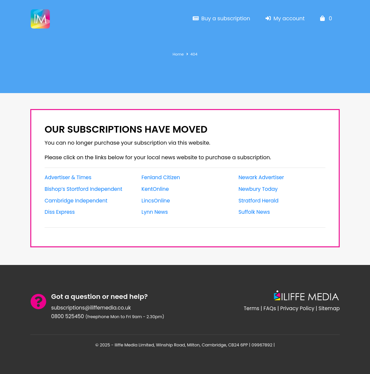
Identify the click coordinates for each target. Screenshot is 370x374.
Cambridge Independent (76, 200)
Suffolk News (254, 211)
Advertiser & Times (68, 177)
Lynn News (154, 211)
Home (178, 54)
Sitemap (329, 308)
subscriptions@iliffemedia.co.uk (91, 307)
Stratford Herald (258, 200)
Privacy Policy (297, 308)
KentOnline (155, 189)
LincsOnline (155, 200)
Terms (251, 308)
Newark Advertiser (261, 177)
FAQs (270, 308)
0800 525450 (67, 316)
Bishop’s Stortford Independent (83, 189)
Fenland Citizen (160, 177)
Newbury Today (258, 189)
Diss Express (60, 211)
